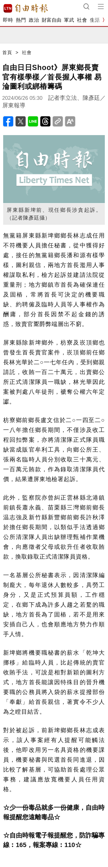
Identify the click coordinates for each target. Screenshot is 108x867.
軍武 (69, 20)
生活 (95, 20)
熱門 (21, 20)
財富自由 (51, 20)
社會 (82, 20)
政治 (34, 20)
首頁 (7, 52)
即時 (8, 20)
